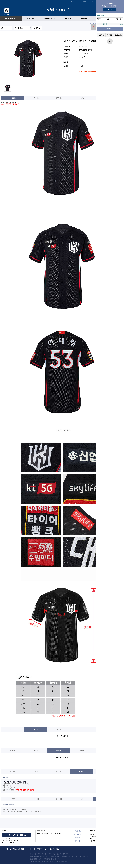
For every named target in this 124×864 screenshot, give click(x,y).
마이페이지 (85, 1)
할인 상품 (84, 19)
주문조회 (109, 35)
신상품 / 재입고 (49, 19)
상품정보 (12, 98)
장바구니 (101, 35)
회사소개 (32, 849)
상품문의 (59, 98)
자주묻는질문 (77, 831)
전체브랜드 (31, 19)
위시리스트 (118, 35)
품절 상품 (67, 19)
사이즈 (66, 66)
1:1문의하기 (77, 834)
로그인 (110, 9)
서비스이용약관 (41, 849)
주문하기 (109, 29)
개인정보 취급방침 (54, 849)
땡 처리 (99, 19)
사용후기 (36, 98)
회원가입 (72, 1)
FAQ (92, 1)
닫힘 (93, 27)
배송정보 (81, 98)
